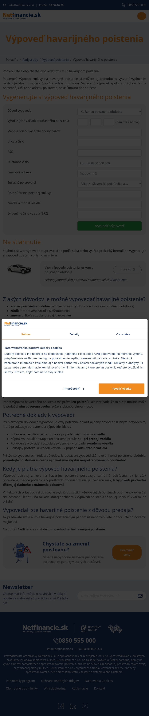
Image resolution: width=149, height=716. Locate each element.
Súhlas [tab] (26, 334)
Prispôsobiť (74, 388)
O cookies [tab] (123, 334)
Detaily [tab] (74, 334)
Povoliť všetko (121, 388)
